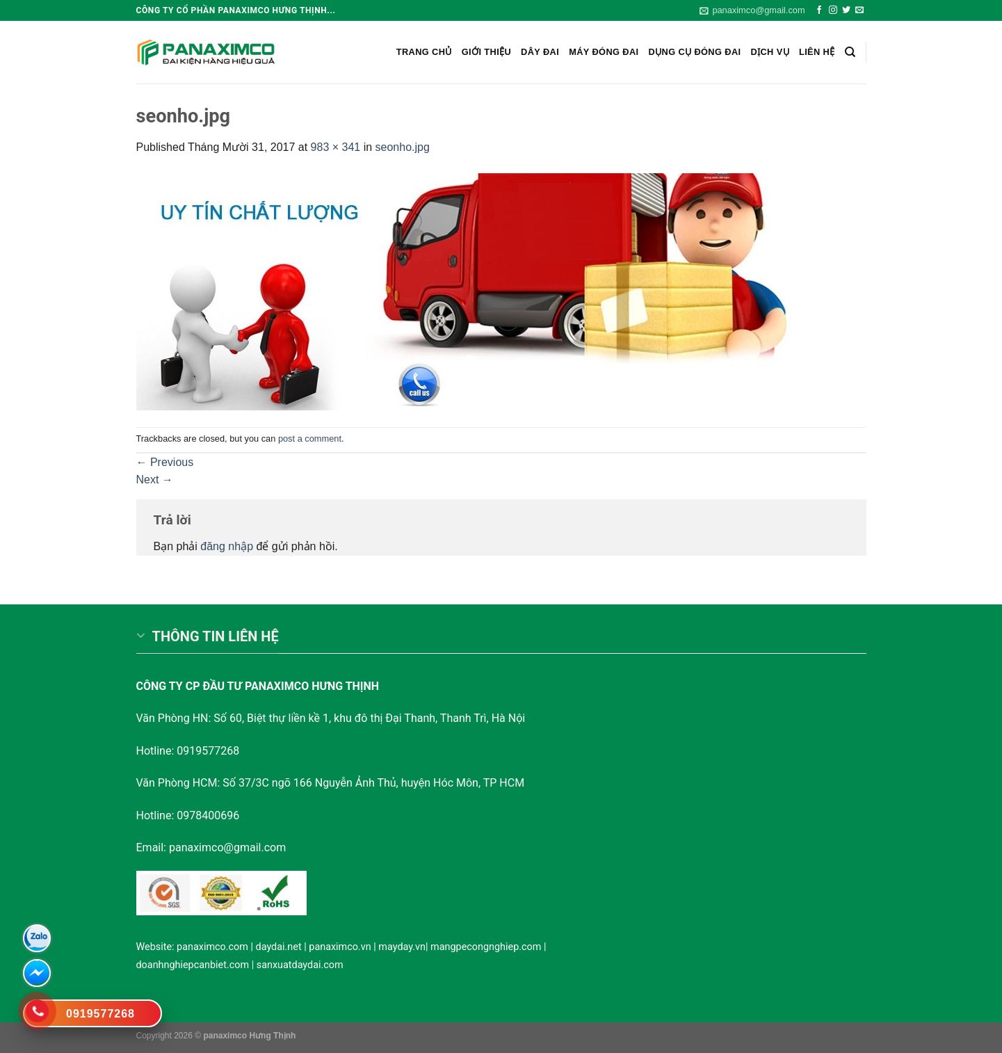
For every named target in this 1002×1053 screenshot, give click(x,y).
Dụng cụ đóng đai (695, 52)
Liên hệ (817, 52)
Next (154, 479)
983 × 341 (336, 147)
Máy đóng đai (603, 52)
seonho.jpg (402, 147)
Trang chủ (424, 52)
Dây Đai (540, 52)
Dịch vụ (769, 52)
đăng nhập (226, 546)
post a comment (309, 438)
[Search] (850, 52)
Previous (165, 462)
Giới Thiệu (486, 52)
